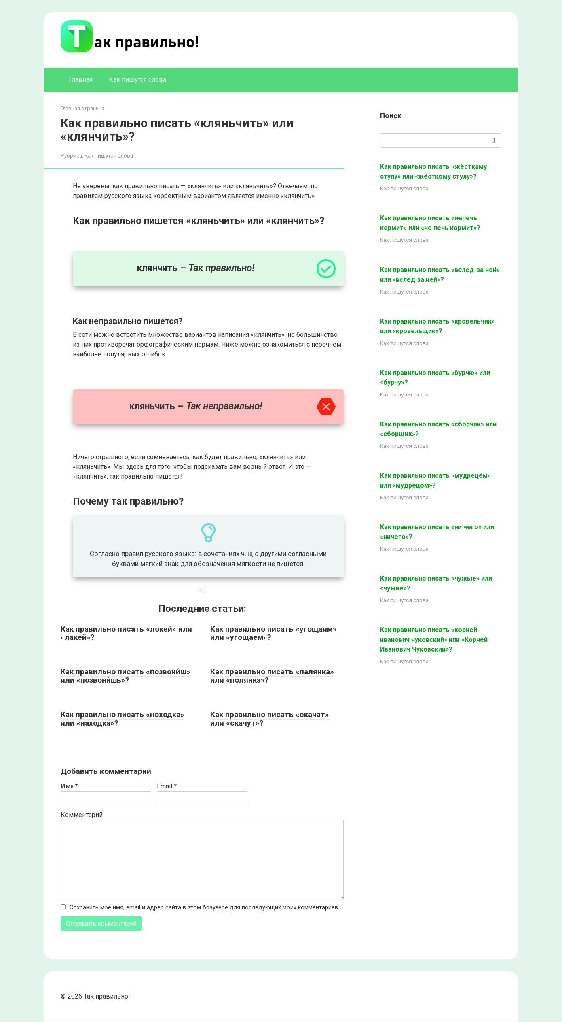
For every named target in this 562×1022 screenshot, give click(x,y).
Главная (81, 79)
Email (167, 786)
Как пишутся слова (137, 79)
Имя (69, 786)
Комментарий (82, 815)
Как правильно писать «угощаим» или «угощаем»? (273, 633)
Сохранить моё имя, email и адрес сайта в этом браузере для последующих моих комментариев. (204, 907)
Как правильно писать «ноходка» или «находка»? (122, 719)
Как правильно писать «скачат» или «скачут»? (269, 719)
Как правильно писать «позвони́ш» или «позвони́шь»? (125, 676)
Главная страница (82, 108)
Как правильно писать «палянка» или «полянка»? (272, 676)
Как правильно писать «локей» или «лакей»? (126, 633)
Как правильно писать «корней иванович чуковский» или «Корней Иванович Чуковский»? (434, 639)
